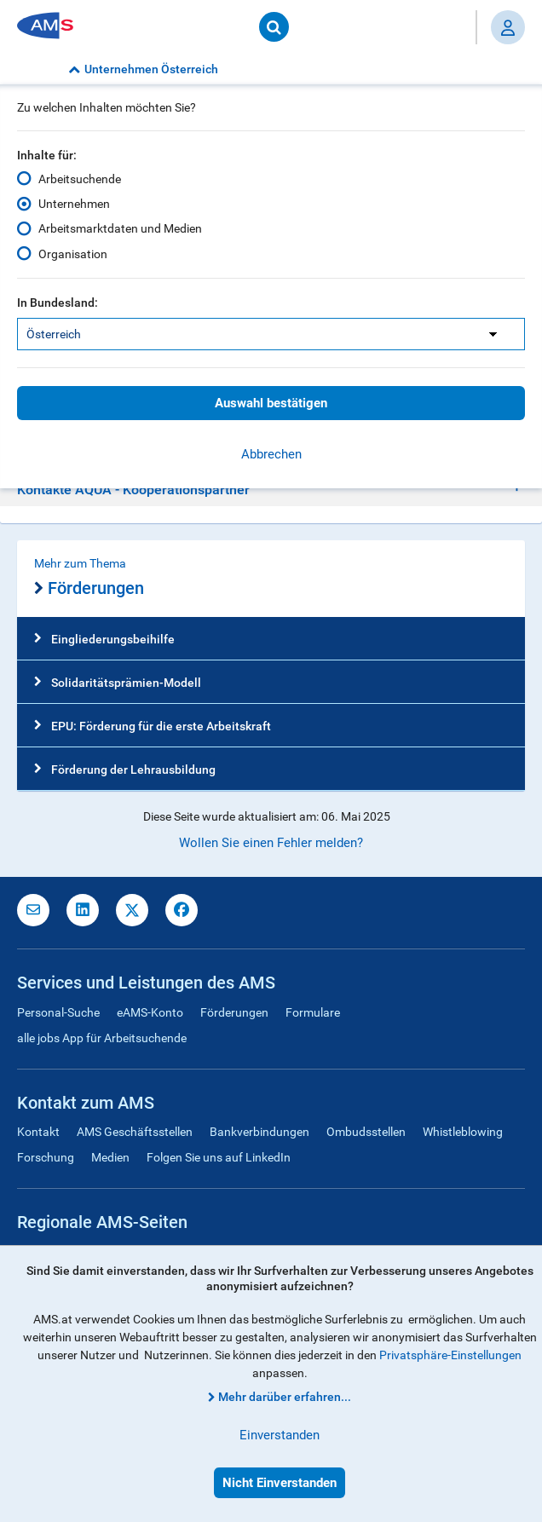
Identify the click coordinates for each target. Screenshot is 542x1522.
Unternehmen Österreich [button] (143, 69)
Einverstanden (279, 1435)
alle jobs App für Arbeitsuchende (102, 1038)
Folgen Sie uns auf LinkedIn (219, 1157)
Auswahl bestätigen (271, 403)
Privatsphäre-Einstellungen (450, 1355)
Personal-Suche (58, 1012)
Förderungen (89, 589)
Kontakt (38, 1132)
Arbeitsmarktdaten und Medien (120, 228)
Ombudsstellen (366, 1132)
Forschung (45, 1157)
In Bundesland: (57, 302)
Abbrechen (271, 454)
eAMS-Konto (150, 1012)
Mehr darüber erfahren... (284, 1397)
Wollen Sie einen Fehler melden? (271, 842)
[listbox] (271, 334)
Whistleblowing (463, 1132)
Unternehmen (74, 203)
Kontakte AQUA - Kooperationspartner (133, 489)
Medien (110, 1157)
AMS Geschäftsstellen (135, 1132)
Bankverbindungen (259, 1132)
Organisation (72, 253)
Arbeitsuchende (79, 179)
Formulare (312, 1012)
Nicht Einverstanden (279, 1482)
